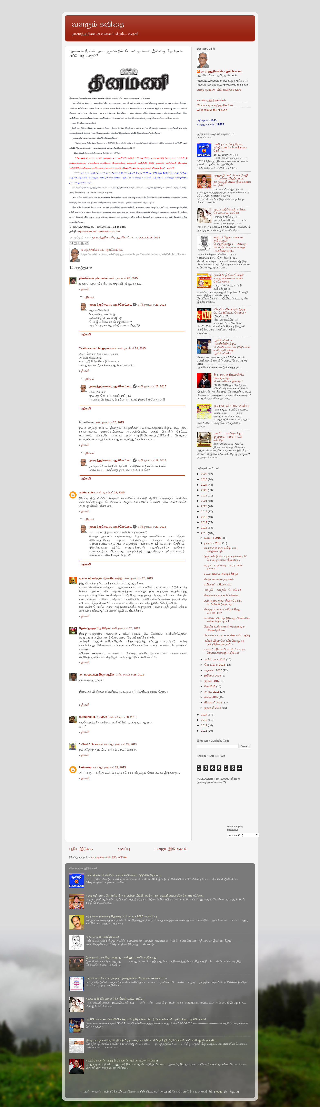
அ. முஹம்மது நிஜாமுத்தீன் (96, 674)
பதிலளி (84, 289)
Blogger (218, 1091)
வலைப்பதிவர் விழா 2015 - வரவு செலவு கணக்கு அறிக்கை (225, 651)
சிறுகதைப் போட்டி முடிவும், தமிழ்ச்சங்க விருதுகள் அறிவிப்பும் (126, 978)
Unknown (85, 767)
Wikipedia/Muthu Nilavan (212, 109)
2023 (204, 490)
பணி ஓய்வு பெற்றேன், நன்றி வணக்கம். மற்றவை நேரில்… (230, 147)
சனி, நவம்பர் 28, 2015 (123, 278)
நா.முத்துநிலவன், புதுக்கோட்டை (110, 304)
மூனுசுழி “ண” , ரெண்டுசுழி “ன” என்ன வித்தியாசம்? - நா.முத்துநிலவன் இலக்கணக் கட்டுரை (232, 180)
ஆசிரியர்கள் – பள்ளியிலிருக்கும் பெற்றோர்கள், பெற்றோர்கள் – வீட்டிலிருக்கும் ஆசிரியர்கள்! (232, 347)
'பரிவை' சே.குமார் (91, 744)
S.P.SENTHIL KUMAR (93, 717)
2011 (204, 730)
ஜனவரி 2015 (213, 707)
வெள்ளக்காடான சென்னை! (221, 595)
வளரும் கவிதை (97, 24)
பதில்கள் (89, 297)
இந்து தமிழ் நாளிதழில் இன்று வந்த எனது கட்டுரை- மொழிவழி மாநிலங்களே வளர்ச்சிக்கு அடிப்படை (151, 1039)
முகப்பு (124, 849)
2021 (204, 500)
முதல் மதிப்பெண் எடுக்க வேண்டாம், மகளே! (229, 211)
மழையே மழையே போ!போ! (222, 589)
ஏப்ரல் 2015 (212, 691)
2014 (204, 714)
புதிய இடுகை (81, 849)
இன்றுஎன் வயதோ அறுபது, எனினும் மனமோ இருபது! (121, 957)
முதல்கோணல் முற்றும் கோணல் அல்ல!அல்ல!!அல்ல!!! (122, 1060)
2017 (204, 522)
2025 (204, 479)
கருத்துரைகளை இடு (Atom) (109, 857)
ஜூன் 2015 (212, 680)
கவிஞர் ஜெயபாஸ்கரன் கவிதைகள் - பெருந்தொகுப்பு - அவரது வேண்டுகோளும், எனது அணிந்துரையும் (230, 244)
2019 (204, 511)
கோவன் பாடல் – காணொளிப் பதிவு (227, 635)
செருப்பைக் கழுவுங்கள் (219, 579)
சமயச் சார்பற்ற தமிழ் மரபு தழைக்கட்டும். (220, 549)
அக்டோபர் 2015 (215, 659)
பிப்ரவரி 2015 (213, 702)
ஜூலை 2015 (213, 675)
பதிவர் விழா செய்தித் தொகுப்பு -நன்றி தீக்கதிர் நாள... (224, 642)
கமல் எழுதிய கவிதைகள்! (102, 936)
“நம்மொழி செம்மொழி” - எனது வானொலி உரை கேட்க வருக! (229, 278)
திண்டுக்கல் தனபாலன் (93, 278)
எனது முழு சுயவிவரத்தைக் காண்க (219, 89)
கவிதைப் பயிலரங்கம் (217, 584)
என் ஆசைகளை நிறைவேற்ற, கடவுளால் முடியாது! (223, 602)
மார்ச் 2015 (211, 697)
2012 (204, 725)
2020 (204, 506)
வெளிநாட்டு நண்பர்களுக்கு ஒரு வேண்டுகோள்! (224, 628)
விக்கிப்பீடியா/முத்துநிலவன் (215, 105)
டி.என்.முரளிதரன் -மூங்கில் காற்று (101, 578)
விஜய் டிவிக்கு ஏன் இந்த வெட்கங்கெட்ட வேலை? (229, 311)
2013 (204, 719)
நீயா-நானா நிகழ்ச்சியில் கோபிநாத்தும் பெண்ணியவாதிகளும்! (228, 378)
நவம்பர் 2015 (213, 543)
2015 (204, 533)
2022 (204, 495)
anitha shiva (87, 492)
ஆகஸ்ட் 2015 (213, 670)
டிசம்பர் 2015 (213, 537)
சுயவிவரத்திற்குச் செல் (211, 100)
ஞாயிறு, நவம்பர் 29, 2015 (120, 744)
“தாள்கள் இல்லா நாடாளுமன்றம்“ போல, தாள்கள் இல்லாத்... (225, 558)
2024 (204, 484)
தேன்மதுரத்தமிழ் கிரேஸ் (94, 628)
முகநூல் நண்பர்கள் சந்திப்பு (231, 405)
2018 (204, 516)
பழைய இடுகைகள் (171, 849)
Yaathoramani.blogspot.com (97, 348)
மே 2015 (210, 686)
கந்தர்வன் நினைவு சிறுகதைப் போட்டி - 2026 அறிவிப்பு (121, 916)
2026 (204, 473)
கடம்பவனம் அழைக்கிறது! (221, 573)
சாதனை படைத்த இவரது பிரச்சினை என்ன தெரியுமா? (227, 619)
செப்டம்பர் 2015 (215, 664)
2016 (204, 527)
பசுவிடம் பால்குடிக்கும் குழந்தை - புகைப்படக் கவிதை (228, 437)
